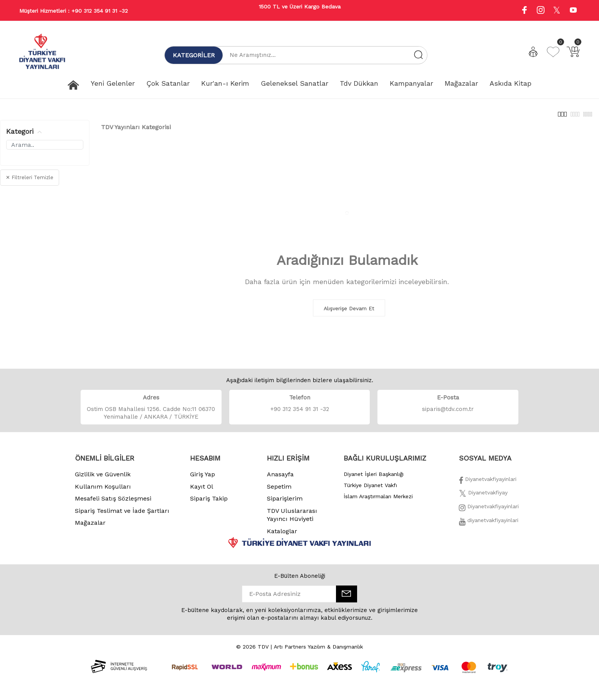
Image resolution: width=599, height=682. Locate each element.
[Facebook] (487, 485)
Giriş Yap (202, 478)
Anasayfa (280, 478)
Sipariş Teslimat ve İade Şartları (122, 515)
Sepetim (279, 490)
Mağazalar (90, 527)
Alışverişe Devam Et (349, 312)
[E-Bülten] (346, 598)
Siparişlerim (285, 502)
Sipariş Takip (209, 502)
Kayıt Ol (201, 490)
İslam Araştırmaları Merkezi (378, 500)
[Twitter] (483, 499)
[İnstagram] (489, 513)
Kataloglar (282, 535)
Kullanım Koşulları (103, 490)
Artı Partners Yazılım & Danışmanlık (318, 651)
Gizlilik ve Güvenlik (103, 478)
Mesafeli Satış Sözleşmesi (113, 502)
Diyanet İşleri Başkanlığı (374, 478)
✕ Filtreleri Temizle (29, 182)
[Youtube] (573, 11)
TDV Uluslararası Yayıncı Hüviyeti (292, 519)
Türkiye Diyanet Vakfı (370, 489)
